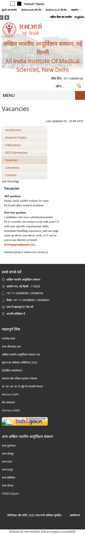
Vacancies (11, 160)
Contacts (10, 175)
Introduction (13, 130)
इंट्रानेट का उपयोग (9, 9)
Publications (13, 145)
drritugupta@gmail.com (19, 244)
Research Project (16, 137)
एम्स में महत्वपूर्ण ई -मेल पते (19, 307)
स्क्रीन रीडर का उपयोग (61, 17)
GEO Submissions (16, 153)
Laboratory (12, 168)
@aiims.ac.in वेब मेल (56, 9)
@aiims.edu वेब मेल (31, 9)
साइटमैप (74, 9)
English (79, 17)
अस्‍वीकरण (75, 515)
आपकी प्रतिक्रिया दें (15, 314)
